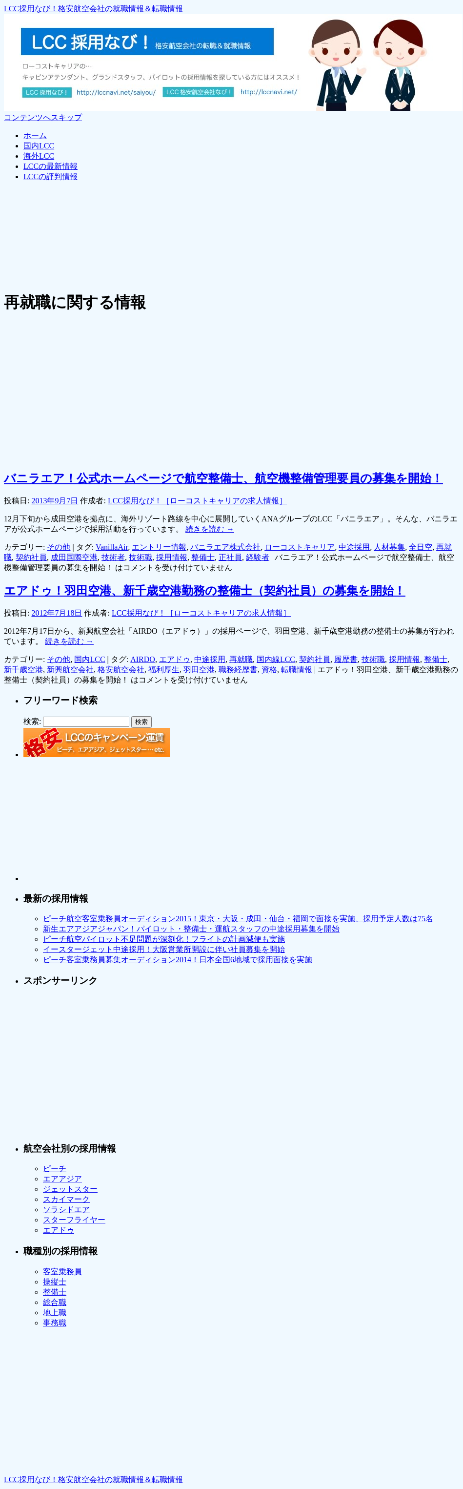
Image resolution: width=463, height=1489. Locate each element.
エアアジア (62, 1179)
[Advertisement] (181, 212)
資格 (269, 669)
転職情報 (296, 669)
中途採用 (354, 547)
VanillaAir (112, 547)
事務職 (54, 1323)
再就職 (241, 659)
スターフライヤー (74, 1220)
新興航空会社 (70, 669)
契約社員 (31, 557)
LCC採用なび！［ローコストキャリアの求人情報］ (197, 500)
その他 (58, 547)
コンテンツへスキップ (43, 117)
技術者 (113, 557)
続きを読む (209, 529)
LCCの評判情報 (50, 176)
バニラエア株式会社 (225, 547)
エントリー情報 (159, 547)
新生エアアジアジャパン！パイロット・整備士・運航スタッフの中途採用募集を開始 (191, 929)
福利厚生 (164, 669)
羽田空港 (199, 669)
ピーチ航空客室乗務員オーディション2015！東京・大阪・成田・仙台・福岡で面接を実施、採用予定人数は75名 (238, 918)
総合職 (54, 1302)
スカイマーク (66, 1199)
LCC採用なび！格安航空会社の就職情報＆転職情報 (93, 8)
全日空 (420, 547)
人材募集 (389, 547)
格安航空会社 (121, 669)
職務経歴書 (238, 669)
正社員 (230, 557)
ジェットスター (70, 1189)
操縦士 (54, 1282)
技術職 (140, 557)
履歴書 (346, 659)
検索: (32, 721)
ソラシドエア (66, 1209)
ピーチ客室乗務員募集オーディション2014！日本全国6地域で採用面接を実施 (177, 959)
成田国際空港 (74, 557)
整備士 (203, 557)
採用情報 (171, 557)
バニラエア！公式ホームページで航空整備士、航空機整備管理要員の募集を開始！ (223, 478)
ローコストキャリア (299, 547)
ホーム (35, 135)
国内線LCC (276, 659)
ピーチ (54, 1168)
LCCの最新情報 (50, 166)
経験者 (257, 557)
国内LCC (38, 146)
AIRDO (142, 659)
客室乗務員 (62, 1271)
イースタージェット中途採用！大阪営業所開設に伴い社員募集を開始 (164, 949)
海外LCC (38, 156)
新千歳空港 (23, 669)
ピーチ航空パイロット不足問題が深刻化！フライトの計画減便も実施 (164, 939)
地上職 (54, 1312)
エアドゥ (174, 659)
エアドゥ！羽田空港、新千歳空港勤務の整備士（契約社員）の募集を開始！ (204, 590)
